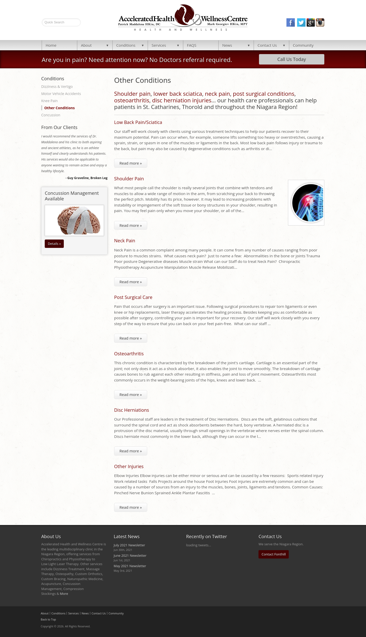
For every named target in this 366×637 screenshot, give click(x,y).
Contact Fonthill (274, 554)
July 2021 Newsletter (129, 545)
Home (50, 45)
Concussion (50, 115)
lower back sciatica (178, 93)
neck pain (217, 93)
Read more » (130, 163)
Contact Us (267, 45)
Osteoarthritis (129, 354)
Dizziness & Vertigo (57, 86)
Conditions (125, 45)
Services (158, 45)
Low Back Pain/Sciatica (138, 122)
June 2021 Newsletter (130, 555)
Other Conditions (59, 107)
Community (303, 45)
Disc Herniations (131, 410)
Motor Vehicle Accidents (61, 93)
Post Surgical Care (133, 297)
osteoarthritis (131, 100)
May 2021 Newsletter (130, 566)
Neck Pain (124, 240)
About (86, 45)
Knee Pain (49, 100)
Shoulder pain (132, 93)
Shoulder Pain (129, 179)
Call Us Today (291, 59)
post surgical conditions (263, 93)
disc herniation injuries (181, 100)
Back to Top (48, 619)
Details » (54, 243)
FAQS (191, 45)
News (227, 45)
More (64, 593)
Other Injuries (129, 466)
